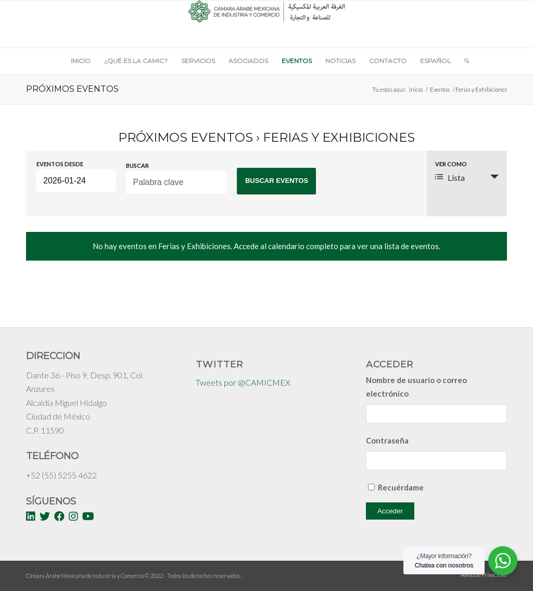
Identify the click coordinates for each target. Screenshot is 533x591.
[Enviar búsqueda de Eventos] (276, 181)
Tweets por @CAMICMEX (243, 382)
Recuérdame (401, 487)
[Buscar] (463, 61)
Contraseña (387, 440)
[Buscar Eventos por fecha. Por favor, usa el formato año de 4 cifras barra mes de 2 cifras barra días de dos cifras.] (76, 181)
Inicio (416, 89)
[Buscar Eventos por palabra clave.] (176, 182)
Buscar (137, 165)
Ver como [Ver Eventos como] (451, 164)
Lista (450, 177)
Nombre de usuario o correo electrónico (416, 386)
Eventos (440, 89)
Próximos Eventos (185, 137)
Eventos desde (59, 164)
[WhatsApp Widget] (502, 560)
